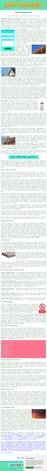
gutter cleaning (37, 437)
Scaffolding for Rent (9, 444)
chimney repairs (30, 434)
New (14, 461)
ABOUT (35, 9)
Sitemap (2, 461)
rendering (30, 435)
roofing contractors (39, 436)
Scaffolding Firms (10, 441)
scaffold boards (5, 54)
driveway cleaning (15, 434)
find (5, 391)
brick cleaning (8, 436)
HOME (29, 9)
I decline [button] (31, 467)
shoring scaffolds (36, 59)
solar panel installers (6, 439)
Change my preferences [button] (38, 467)
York (36, 35)
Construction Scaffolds (39, 446)
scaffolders (10, 409)
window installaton (9, 437)
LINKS (32, 9)
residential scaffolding (11, 416)
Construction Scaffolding (7, 442)
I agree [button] (28, 467)
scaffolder (31, 23)
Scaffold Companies (21, 444)
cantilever (3, 61)
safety (34, 76)
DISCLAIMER (43, 9)
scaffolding (43, 21)
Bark (32, 92)
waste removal (41, 435)
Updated (17, 461)
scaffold (30, 31)
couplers (28, 54)
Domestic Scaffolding (16, 447)
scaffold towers (28, 107)
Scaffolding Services (32, 445)
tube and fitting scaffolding (14, 60)
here (12, 404)
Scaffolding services (34, 397)
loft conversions (23, 437)
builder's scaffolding (18, 425)
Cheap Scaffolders (40, 444)
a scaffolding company (28, 143)
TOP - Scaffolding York (6, 452)
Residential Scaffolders (23, 441)
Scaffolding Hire (31, 444)
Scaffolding (4, 449)
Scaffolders (42, 449)
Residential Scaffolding (34, 442)
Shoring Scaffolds (5, 447)
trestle (17, 61)
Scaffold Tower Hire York (7, 100)
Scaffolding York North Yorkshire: (10, 18)
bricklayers (20, 439)
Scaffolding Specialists (12, 446)
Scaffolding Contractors (38, 441)
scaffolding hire (5, 420)
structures (38, 362)
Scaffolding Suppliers (19, 445)
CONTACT (38, 9)
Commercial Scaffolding (7, 445)
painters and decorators (23, 436)
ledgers (21, 51)
